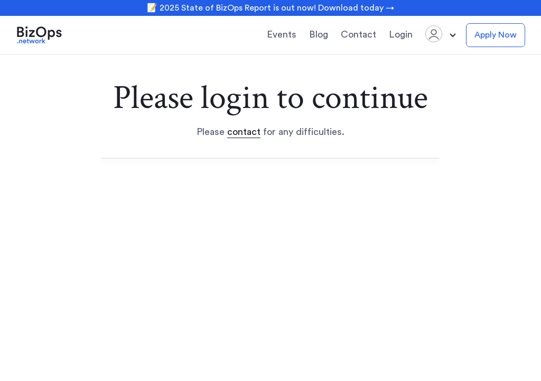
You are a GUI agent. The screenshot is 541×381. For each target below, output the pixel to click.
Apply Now (495, 35)
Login (401, 34)
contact (243, 132)
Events (281, 34)
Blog (318, 34)
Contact (358, 34)
